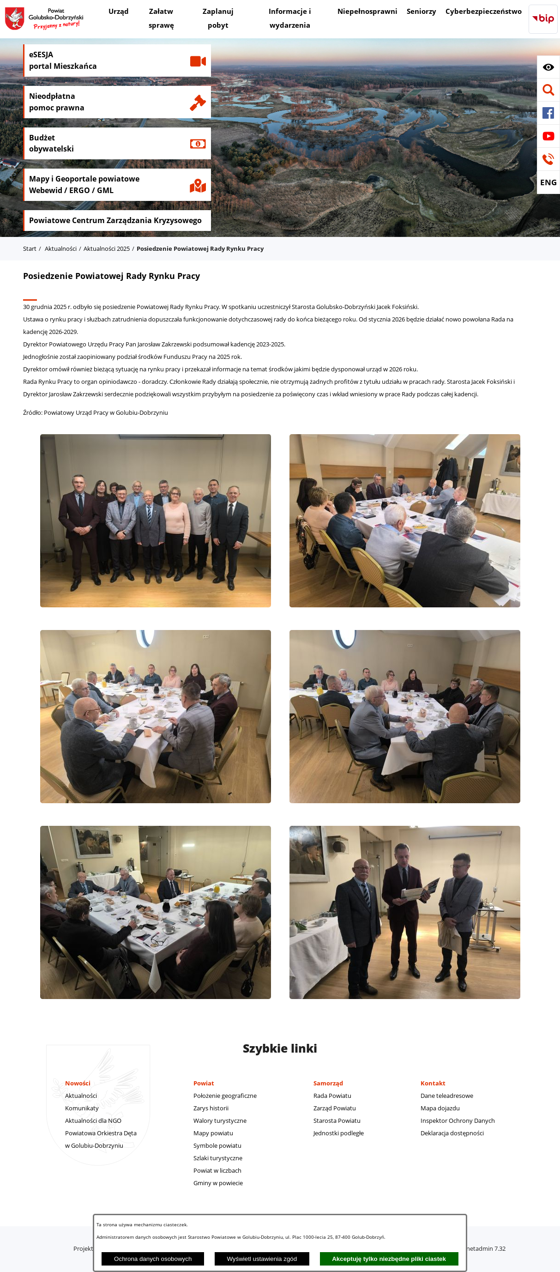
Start (29, 248)
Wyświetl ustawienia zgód (262, 1258)
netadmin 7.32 (486, 1248)
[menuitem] (118, 12)
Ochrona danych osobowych (153, 1258)
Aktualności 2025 (107, 248)
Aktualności (61, 248)
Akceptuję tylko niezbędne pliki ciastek (389, 1258)
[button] (548, 67)
